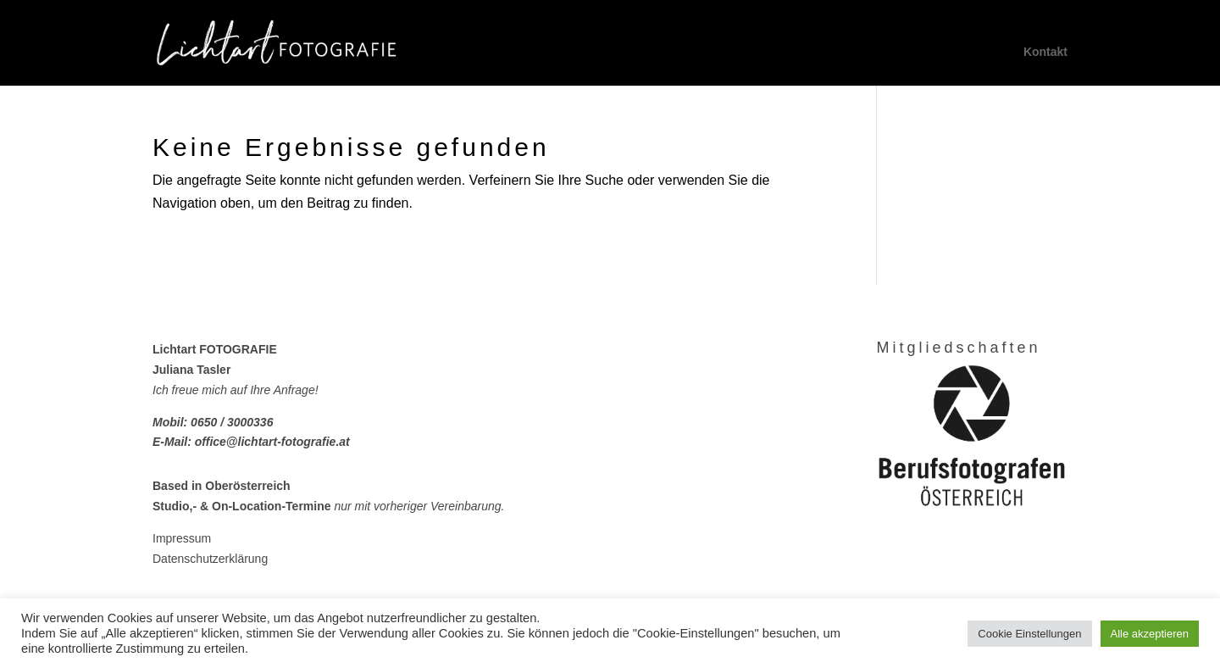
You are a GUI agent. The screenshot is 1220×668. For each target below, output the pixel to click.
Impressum (181, 538)
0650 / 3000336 (232, 422)
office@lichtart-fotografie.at (272, 441)
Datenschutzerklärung (210, 558)
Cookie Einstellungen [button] (1029, 633)
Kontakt (1045, 52)
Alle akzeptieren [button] (1150, 633)
